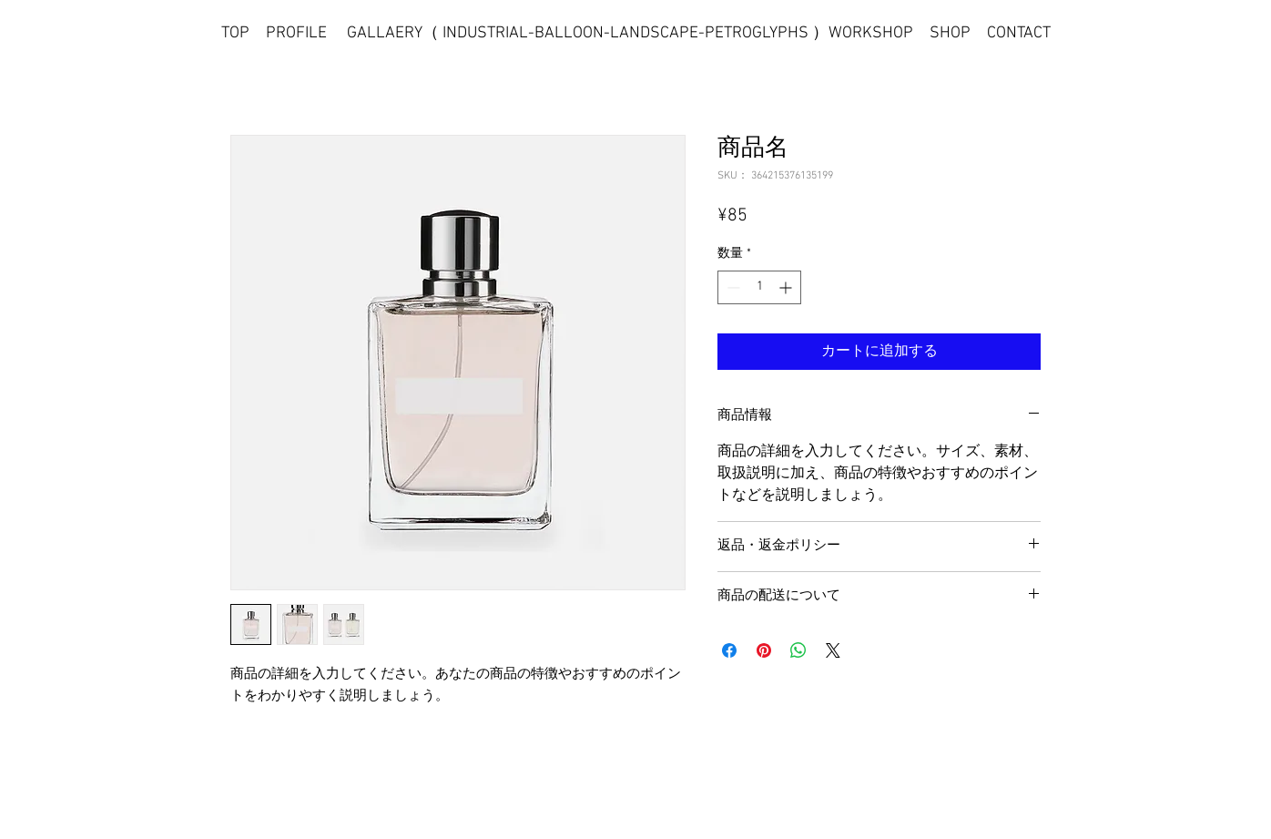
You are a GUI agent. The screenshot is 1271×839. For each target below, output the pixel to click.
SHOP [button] (950, 33)
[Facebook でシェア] (729, 650)
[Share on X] (833, 650)
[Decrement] (731, 287)
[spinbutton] (759, 287)
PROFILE (296, 33)
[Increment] (787, 287)
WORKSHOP (871, 33)
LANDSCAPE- (657, 33)
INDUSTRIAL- (488, 33)
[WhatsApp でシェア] (798, 650)
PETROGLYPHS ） (767, 33)
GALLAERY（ (394, 33)
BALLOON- (572, 33)
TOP (235, 33)
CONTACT (1019, 33)
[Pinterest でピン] (764, 650)
